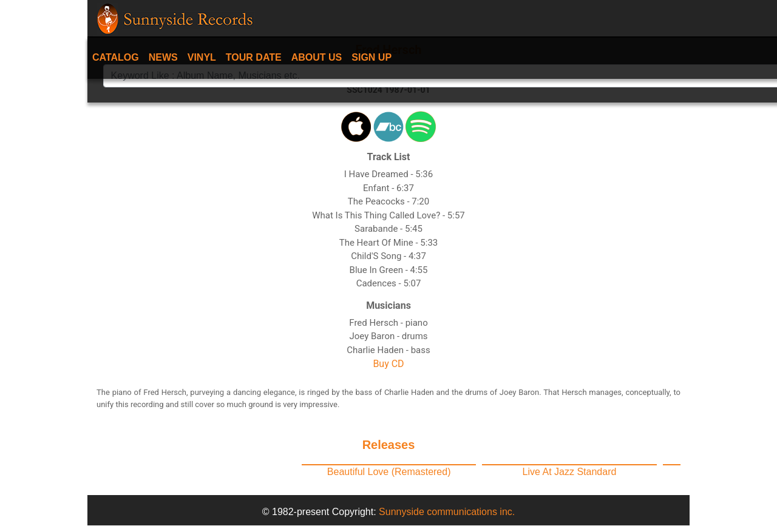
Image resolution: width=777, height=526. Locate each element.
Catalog (115, 57)
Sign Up (371, 57)
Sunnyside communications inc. (447, 512)
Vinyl (202, 57)
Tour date (254, 57)
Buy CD (388, 363)
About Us (316, 57)
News (163, 57)
